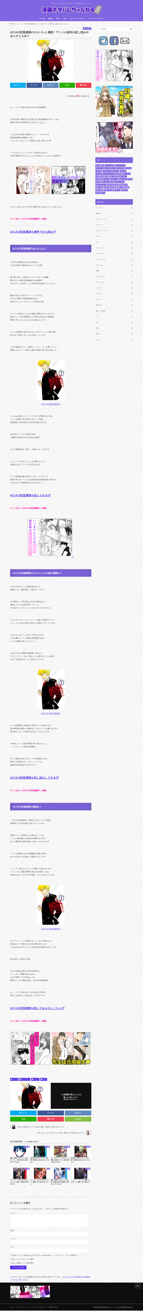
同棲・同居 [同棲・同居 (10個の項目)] (113, 176)
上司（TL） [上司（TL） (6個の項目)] (126, 173)
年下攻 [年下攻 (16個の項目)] (98, 182)
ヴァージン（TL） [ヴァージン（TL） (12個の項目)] (108, 173)
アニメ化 (42, 19)
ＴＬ (97, 316)
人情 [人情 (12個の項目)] (97, 176)
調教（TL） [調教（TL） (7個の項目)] (116, 190)
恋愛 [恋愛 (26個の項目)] (116, 184)
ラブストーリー (101, 219)
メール (13, 1239)
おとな (98, 339)
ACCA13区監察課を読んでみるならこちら (36, 1008)
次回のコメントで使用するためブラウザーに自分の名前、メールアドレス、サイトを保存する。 (45, 1256)
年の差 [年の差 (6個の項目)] (130, 179)
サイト (12, 1247)
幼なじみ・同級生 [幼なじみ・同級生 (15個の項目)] (107, 182)
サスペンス (100, 248)
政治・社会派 (100, 311)
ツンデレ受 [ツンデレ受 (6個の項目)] (120, 168)
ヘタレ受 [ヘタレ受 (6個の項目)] (128, 168)
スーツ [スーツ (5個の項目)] (113, 168)
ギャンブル (100, 282)
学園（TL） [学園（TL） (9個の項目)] (114, 179)
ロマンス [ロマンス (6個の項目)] (123, 171)
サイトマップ (22, 1307)
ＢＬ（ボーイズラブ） (77, 19)
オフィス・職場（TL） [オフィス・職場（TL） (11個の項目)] (103, 168)
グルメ (98, 299)
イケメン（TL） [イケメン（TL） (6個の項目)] (120, 165)
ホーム (12, 1307)
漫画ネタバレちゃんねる (112, 1308)
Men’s (58, 19)
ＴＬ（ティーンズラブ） (96, 19)
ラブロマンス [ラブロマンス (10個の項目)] (107, 171)
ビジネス (36, 1080)
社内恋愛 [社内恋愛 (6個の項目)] (113, 187)
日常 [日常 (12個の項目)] (125, 184)
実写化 (50, 19)
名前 (12, 1231)
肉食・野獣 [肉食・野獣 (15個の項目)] (99, 190)
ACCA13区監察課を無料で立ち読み (31, 231)
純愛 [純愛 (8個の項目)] (127, 187)
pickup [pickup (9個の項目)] (98, 165)
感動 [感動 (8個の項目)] (121, 184)
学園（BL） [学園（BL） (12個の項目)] (105, 179)
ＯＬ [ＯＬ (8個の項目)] (103, 193)
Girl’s (65, 19)
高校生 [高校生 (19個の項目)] (98, 193)
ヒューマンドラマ (102, 230)
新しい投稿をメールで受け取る (23, 1263)
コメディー (100, 225)
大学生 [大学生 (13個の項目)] (98, 179)
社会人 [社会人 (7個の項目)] (107, 187)
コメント (13, 1214)
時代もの (99, 305)
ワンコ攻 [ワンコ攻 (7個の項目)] (98, 173)
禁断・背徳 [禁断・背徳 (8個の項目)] (121, 187)
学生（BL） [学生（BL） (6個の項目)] (122, 179)
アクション (100, 265)
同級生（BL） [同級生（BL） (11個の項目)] (122, 176)
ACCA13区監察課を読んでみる (29, 495)
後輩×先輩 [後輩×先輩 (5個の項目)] (110, 184)
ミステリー (100, 253)
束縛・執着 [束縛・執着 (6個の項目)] (99, 187)
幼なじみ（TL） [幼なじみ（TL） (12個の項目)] (101, 184)
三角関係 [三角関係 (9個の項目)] (118, 173)
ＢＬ (97, 322)
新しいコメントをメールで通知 (23, 1259)
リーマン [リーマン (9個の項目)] (115, 171)
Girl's (97, 328)
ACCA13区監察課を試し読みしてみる (33, 778)
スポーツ (99, 294)
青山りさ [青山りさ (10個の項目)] (124, 190)
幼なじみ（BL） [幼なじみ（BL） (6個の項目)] (119, 182)
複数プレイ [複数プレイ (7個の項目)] (108, 190)
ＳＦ (97, 242)
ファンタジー (26, 1080)
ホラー (98, 236)
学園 (97, 271)
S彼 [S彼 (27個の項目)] (103, 165)
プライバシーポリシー (38, 1307)
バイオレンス (100, 259)
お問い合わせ (53, 1307)
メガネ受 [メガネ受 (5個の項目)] (98, 171)
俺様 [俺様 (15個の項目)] (102, 176)
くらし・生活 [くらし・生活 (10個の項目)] (109, 165)
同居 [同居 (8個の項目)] (106, 176)
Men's (44, 1080)
